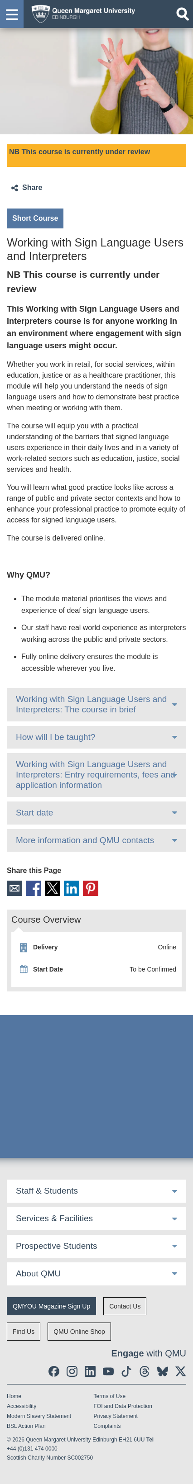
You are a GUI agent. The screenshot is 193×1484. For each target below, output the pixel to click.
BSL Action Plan (26, 1426)
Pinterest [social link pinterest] (90, 888)
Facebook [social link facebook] (33, 888)
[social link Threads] (144, 1371)
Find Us (23, 1331)
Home (14, 1396)
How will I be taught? (55, 737)
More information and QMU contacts (85, 840)
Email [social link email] (14, 888)
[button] (12, 14)
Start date (34, 812)
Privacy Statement (116, 1416)
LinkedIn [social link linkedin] (71, 888)
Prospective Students (56, 1246)
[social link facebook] (53, 1371)
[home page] (80, 13)
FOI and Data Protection (123, 1406)
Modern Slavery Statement (39, 1416)
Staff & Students (47, 1190)
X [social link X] (52, 888)
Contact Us (124, 1306)
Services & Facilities (54, 1218)
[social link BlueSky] (162, 1371)
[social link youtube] (108, 1371)
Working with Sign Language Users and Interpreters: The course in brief (91, 704)
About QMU (38, 1273)
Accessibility (21, 1406)
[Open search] (182, 14)
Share (32, 187)
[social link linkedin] (90, 1371)
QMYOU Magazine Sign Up (51, 1306)
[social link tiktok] (126, 1371)
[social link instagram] (72, 1371)
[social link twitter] (180, 1371)
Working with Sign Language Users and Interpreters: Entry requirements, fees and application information (95, 774)
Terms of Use (110, 1396)
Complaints (107, 1426)
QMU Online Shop (79, 1331)
